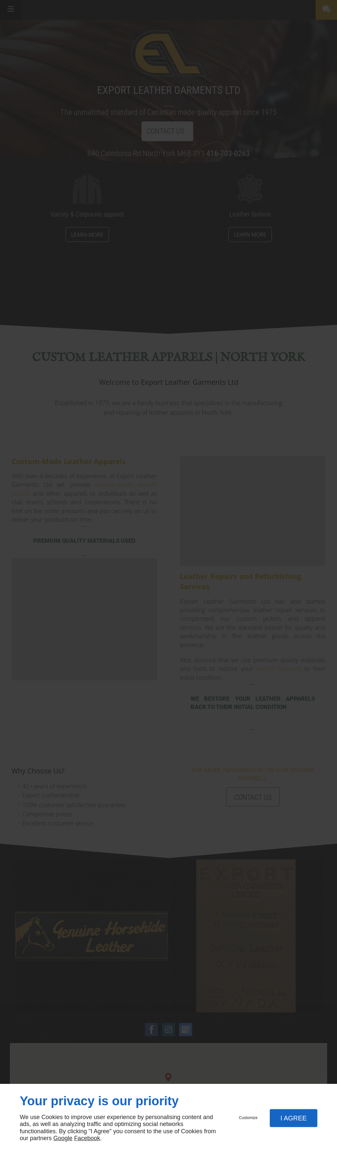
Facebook (87, 1138)
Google (62, 1138)
